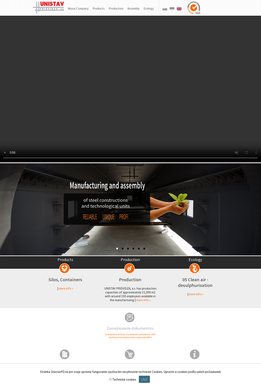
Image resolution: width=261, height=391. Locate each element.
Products (99, 8)
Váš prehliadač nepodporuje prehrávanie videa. (130, 89)
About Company (78, 8)
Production (116, 8)
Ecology (149, 8)
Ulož (144, 379)
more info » (66, 288)
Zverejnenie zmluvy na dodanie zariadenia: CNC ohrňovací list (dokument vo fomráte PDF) (130, 336)
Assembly (133, 8)
